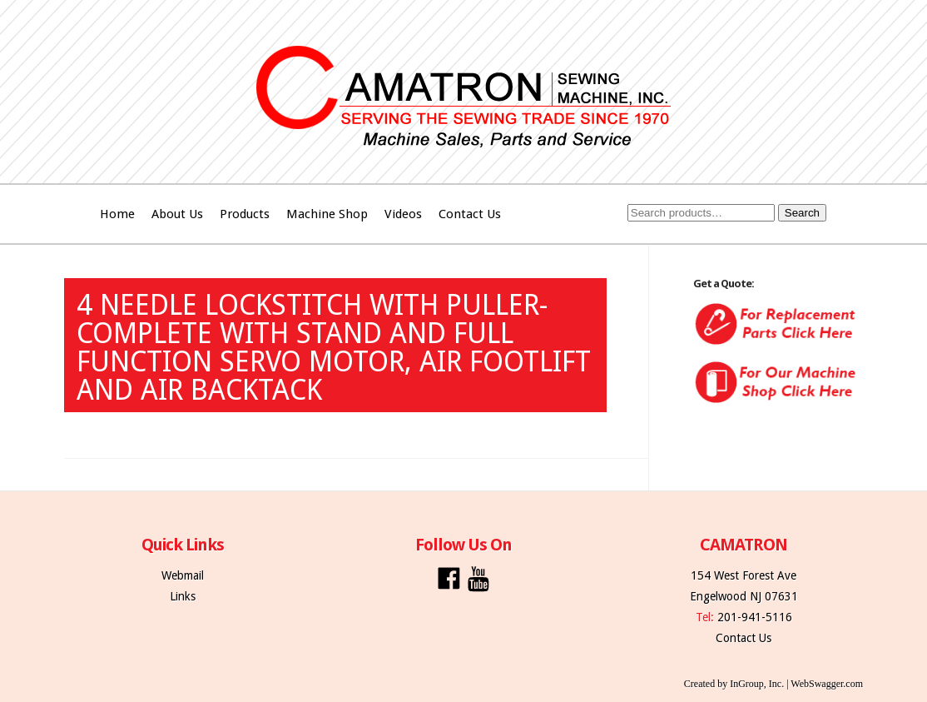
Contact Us (470, 214)
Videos (403, 214)
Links (183, 596)
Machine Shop (327, 214)
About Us (177, 214)
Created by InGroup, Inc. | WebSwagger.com (773, 684)
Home (117, 214)
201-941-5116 (754, 617)
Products (245, 214)
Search (802, 213)
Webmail (182, 575)
